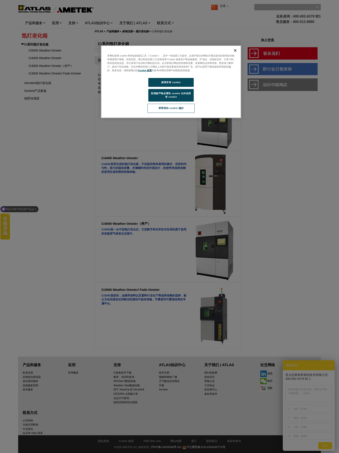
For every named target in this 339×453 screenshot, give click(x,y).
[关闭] (235, 50)
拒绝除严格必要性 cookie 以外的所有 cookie (171, 95)
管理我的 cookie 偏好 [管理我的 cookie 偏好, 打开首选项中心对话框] (171, 108)
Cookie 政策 (145, 70)
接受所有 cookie (171, 82)
